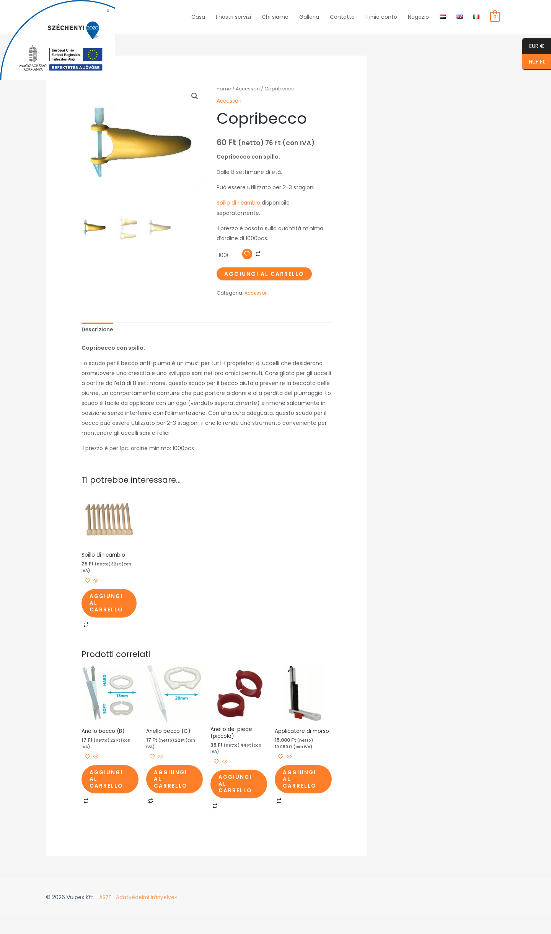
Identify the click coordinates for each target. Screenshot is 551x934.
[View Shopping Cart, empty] (495, 21)
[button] (194, 104)
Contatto (342, 21)
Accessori (248, 96)
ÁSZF (105, 915)
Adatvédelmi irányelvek (147, 915)
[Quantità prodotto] (226, 262)
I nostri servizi (233, 21)
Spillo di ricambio (239, 210)
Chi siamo (275, 21)
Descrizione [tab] (98, 337)
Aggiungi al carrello (264, 281)
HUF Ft (533, 62)
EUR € (533, 46)
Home (224, 96)
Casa (198, 21)
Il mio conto (381, 21)
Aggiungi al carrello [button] (111, 613)
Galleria (309, 21)
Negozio (418, 21)
